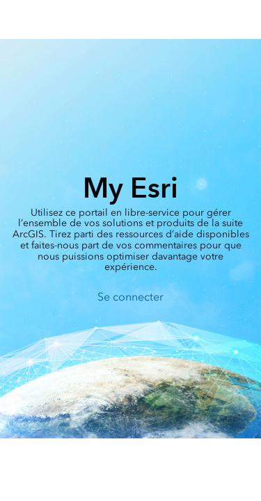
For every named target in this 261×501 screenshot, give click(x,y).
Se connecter (130, 296)
